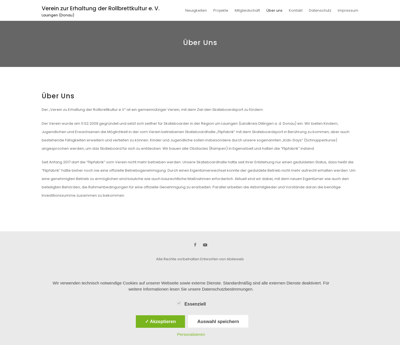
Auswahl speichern (218, 321)
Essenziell (191, 303)
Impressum (348, 10)
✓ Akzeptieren (160, 321)
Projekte (220, 10)
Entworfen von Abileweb (222, 259)
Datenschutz (320, 10)
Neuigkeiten (196, 10)
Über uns (274, 10)
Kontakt (295, 10)
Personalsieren (191, 334)
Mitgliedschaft (247, 10)
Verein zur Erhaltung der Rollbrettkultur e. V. (100, 8)
